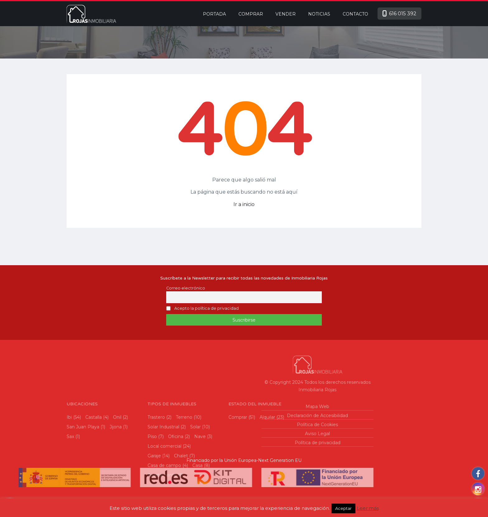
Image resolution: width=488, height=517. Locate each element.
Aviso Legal (252, 433)
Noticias (319, 14)
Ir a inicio (244, 204)
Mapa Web (253, 406)
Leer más (368, 508)
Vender (285, 14)
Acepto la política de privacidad (206, 308)
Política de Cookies (252, 424)
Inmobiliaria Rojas (253, 389)
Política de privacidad (252, 442)
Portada (214, 14)
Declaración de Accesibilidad (252, 415)
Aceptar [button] (343, 508)
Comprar (250, 14)
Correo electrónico (185, 288)
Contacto (355, 14)
